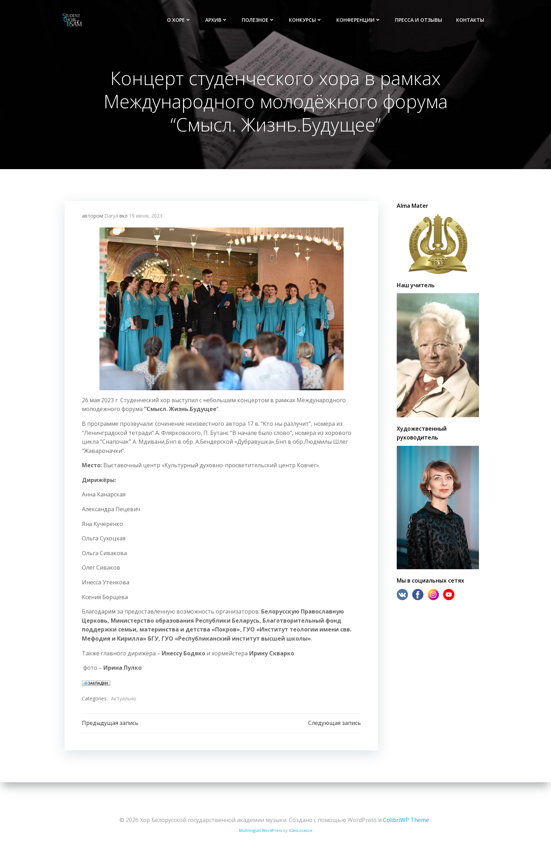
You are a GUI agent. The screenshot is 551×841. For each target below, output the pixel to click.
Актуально (123, 701)
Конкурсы (306, 19)
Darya (111, 219)
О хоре (180, 19)
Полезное (259, 19)
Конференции (359, 19)
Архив (217, 19)
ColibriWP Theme (406, 820)
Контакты (471, 19)
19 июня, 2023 (145, 219)
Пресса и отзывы (419, 19)
